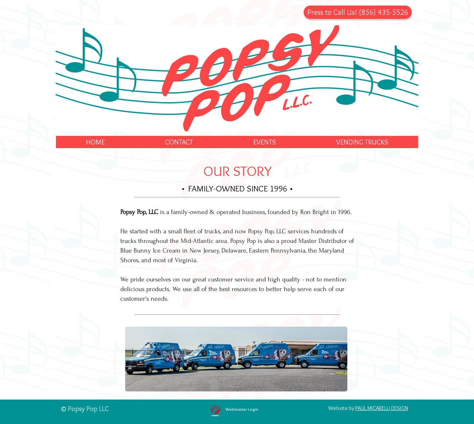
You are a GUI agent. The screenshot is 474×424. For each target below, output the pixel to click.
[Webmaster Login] (241, 409)
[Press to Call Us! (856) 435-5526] (358, 12)
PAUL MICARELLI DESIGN (381, 408)
